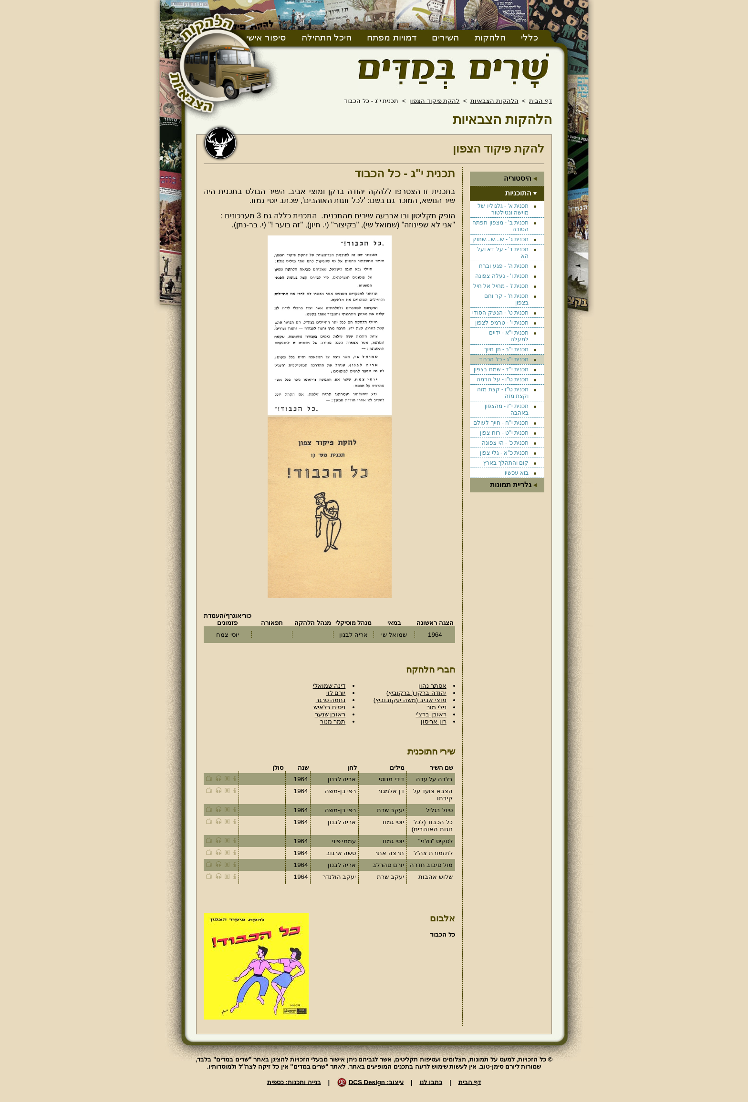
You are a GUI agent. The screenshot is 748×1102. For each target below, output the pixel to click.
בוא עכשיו (517, 472)
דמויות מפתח (391, 37)
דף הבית (540, 100)
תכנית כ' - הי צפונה (505, 442)
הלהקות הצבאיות (494, 100)
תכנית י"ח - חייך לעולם (501, 422)
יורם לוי (336, 692)
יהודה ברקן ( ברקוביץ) (416, 692)
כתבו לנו (430, 1081)
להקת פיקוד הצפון (434, 100)
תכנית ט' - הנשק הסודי (500, 312)
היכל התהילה (326, 37)
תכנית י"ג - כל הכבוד (504, 359)
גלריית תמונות (510, 485)
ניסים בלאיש (329, 707)
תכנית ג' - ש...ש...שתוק (500, 239)
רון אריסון (434, 721)
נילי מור (436, 707)
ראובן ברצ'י (431, 714)
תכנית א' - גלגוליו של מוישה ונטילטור (503, 209)
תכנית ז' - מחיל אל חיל (501, 286)
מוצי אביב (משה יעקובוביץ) (410, 700)
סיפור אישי (266, 37)
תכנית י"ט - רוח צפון (504, 432)
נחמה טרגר (331, 700)
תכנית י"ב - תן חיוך (506, 349)
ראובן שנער (330, 714)
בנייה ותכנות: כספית (294, 1081)
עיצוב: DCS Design (376, 1081)
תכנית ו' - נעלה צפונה (502, 276)
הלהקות (490, 37)
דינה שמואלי (329, 685)
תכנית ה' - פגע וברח (504, 266)
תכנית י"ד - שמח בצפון (501, 369)
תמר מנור (333, 721)
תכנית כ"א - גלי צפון (504, 452)
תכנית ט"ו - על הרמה (503, 379)
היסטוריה (517, 178)
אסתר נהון (432, 685)
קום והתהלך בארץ (506, 462)
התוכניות (518, 193)
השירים (445, 37)
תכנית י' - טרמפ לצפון (502, 322)
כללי (529, 37)
